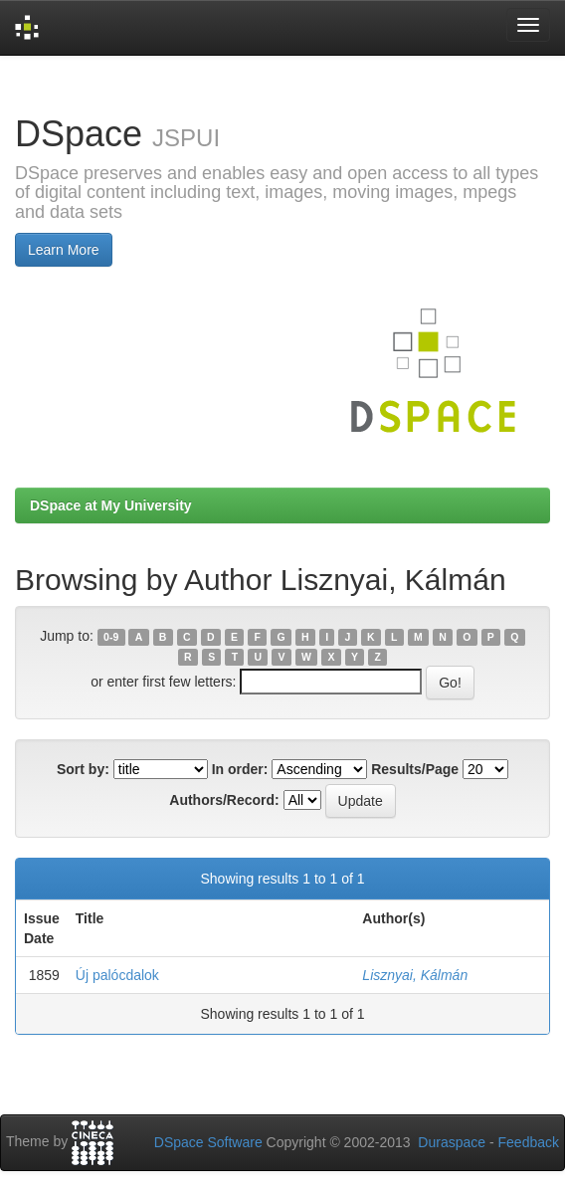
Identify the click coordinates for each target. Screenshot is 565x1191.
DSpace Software (208, 1142)
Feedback (528, 1142)
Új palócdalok (117, 975)
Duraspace (451, 1142)
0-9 (110, 637)
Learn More (63, 250)
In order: (240, 769)
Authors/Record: (224, 800)
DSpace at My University (111, 505)
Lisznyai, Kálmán (415, 975)
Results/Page (415, 769)
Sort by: (83, 769)
